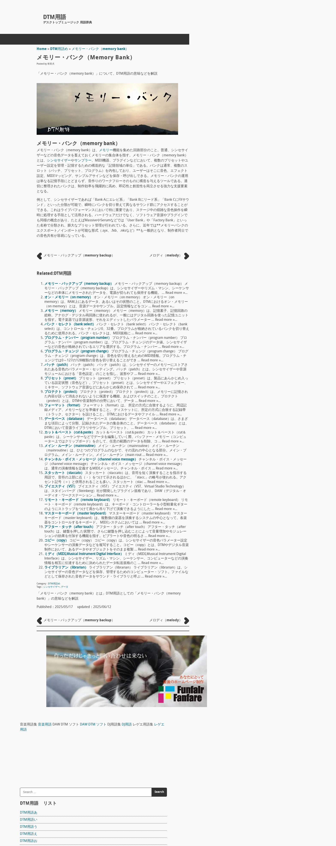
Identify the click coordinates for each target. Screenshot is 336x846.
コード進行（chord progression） (263, 761)
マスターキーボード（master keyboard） (77, 513)
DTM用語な (246, 269)
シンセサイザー (60, 160)
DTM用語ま (246, 326)
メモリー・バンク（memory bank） (100, 49)
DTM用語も (246, 347)
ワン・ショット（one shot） (260, 649)
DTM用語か (246, 170)
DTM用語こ (246, 199)
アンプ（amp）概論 (253, 613)
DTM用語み (246, 333)
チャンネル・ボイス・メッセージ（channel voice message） (91, 459)
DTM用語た (246, 241)
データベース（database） (66, 419)
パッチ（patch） (57, 365)
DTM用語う (246, 149)
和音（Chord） (249, 670)
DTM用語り (246, 369)
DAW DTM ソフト (311, 47)
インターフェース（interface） (262, 782)
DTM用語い (246, 142)
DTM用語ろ (246, 390)
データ (65, 587)
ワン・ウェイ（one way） (258, 656)
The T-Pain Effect (250, 497)
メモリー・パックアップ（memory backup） (79, 284)
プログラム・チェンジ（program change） (78, 351)
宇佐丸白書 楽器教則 (259, 534)
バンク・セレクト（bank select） (70, 324)
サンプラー (83, 160)
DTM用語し (246, 213)
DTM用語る (246, 376)
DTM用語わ (246, 397)
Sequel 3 (244, 514)
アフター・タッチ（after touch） (70, 527)
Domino (244, 462)
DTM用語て (246, 255)
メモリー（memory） (61, 311)
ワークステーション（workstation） (266, 663)
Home (42, 49)
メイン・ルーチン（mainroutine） (71, 446)
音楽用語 (263, 47)
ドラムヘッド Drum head (258, 578)
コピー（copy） (57, 540)
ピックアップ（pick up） (257, 543)
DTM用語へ (246, 312)
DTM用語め (60, 49)
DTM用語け (246, 192)
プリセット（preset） (62, 378)
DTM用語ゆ (246, 354)
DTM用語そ (246, 234)
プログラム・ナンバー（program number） (78, 338)
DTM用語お (246, 163)
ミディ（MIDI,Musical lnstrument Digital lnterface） (84, 554)
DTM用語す (246, 220)
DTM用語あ (246, 135)
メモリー (106, 150)
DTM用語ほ (246, 319)
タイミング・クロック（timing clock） (267, 768)
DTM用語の (246, 284)
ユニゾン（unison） (253, 789)
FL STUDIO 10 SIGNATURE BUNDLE (264, 479)
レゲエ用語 (286, 52)
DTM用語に (246, 277)
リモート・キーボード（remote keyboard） (78, 500)
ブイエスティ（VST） (61, 486)
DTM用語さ (246, 206)
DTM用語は (246, 291)
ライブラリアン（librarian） (67, 567)
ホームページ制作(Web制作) (86, 817)
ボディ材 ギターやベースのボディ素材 (269, 595)
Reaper (243, 445)
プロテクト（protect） (62, 392)
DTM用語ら (246, 361)
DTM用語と (246, 262)
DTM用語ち (246, 248)
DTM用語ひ (246, 298)
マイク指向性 (248, 560)
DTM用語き (246, 177)
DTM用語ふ (246, 305)
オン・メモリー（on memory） (69, 297)
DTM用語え (246, 156)
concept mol (54, 827)
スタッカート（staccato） (65, 473)
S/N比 (242, 642)
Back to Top (210, 827)
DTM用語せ (246, 227)
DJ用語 (251, 52)
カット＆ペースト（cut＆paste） (70, 432)
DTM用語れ (246, 383)
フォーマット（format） (64, 405)
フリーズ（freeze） (253, 775)
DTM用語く (246, 185)
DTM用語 (54, 17)
